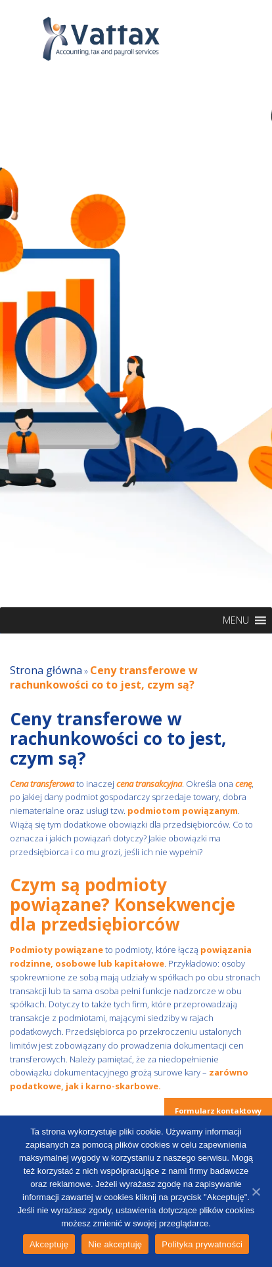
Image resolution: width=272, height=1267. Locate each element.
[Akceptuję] (255, 1191)
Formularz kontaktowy (218, 1111)
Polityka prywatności (202, 1244)
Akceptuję (49, 1244)
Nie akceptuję (115, 1244)
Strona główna (46, 670)
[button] (236, 620)
